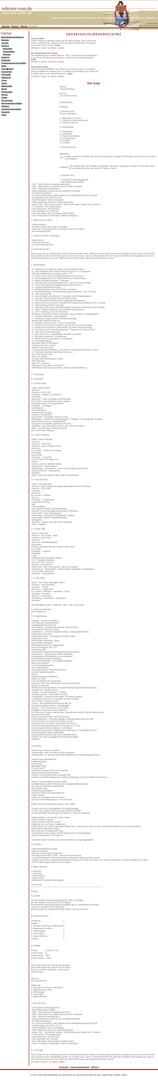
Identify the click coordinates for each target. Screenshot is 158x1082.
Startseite (6, 26)
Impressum (63, 1067)
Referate (23, 26)
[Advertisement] (124, 57)
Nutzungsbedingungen (79, 1067)
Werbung (95, 1067)
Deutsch (14, 26)
